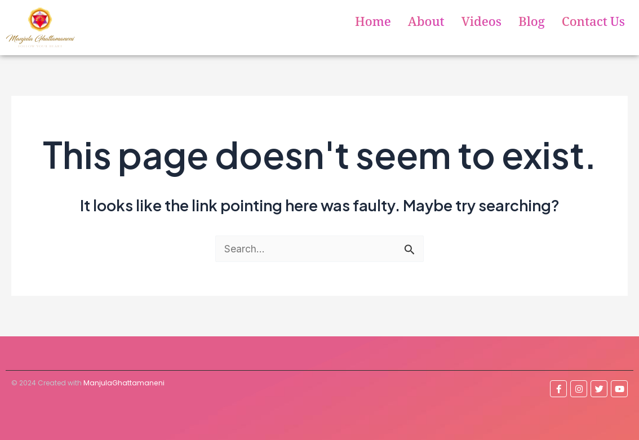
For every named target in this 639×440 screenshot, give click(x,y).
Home (373, 24)
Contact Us (593, 24)
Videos (482, 24)
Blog (531, 24)
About (426, 24)
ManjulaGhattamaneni (123, 382)
